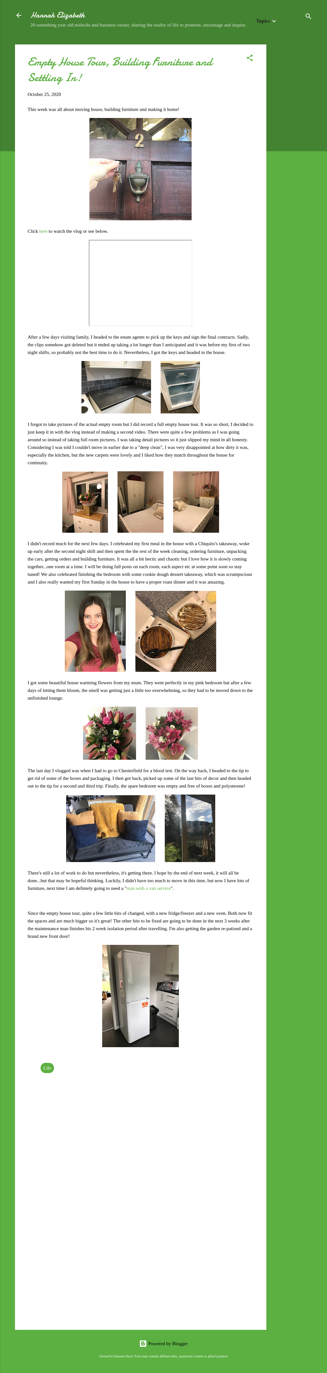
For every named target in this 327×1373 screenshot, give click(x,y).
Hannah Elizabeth (57, 15)
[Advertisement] (291, 140)
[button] (250, 59)
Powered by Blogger (163, 1343)
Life (47, 1068)
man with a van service (148, 888)
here (44, 231)
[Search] (308, 17)
